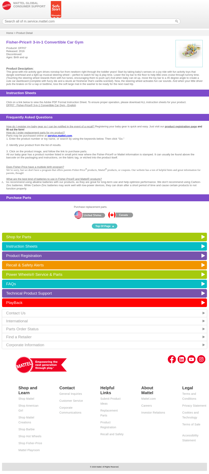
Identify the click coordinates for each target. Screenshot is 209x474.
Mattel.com (148, 398)
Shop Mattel (26, 398)
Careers (146, 405)
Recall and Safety (112, 434)
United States (89, 214)
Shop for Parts (18, 237)
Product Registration (24, 256)
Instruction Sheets (22, 246)
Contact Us (16, 313)
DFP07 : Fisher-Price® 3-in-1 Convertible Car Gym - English (41, 105)
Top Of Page (102, 226)
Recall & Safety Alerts (25, 265)
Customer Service (71, 400)
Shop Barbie (26, 429)
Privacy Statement (194, 405)
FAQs (11, 284)
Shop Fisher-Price (30, 443)
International (17, 321)
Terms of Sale (191, 424)
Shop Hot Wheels (29, 436)
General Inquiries (70, 393)
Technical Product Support (29, 293)
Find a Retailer (19, 337)
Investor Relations (153, 412)
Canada (120, 214)
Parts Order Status (22, 329)
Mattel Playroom (29, 450)
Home (9, 32)
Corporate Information (25, 345)
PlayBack (14, 302)
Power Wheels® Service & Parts (34, 274)
